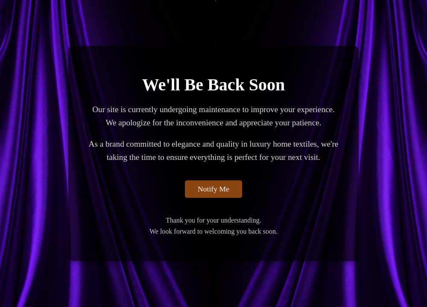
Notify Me (213, 189)
